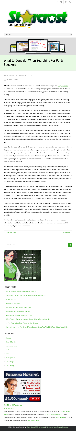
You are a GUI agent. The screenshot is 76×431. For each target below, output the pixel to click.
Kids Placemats (9, 408)
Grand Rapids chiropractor (53, 414)
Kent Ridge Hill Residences (13, 405)
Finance (8, 338)
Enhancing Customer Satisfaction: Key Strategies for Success (26, 295)
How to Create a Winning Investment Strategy (21, 291)
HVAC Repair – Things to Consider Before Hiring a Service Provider (28, 319)
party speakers (63, 86)
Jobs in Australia (11, 299)
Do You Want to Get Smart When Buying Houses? (22, 323)
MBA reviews (60, 417)
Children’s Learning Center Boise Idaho (18, 307)
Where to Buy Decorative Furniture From (19, 315)
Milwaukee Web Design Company (57, 427)
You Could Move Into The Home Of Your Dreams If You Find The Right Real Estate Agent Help (36, 327)
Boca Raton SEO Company (36, 427)
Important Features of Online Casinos (18, 311)
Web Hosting (10, 366)
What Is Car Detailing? (13, 303)
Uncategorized (10, 358)
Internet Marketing (12, 346)
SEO (7, 350)
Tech (7, 354)
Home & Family (12, 80)
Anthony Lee (13, 75)
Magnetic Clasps (33, 420)
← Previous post (10, 233)
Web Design (10, 362)
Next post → (67, 233)
